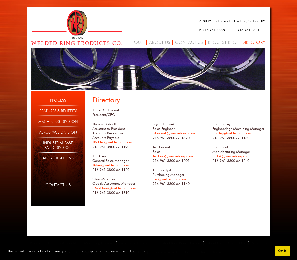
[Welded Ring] (76, 27)
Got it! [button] (282, 251)
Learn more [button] (139, 251)
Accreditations (58, 158)
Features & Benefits (58, 111)
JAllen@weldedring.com (110, 165)
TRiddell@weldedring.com (112, 142)
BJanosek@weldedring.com (174, 133)
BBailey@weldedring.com (231, 133)
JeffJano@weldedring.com (173, 156)
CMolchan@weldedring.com (114, 188)
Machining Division (58, 122)
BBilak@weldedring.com (231, 156)
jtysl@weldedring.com (169, 179)
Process (58, 100)
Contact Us (58, 185)
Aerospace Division (58, 132)
